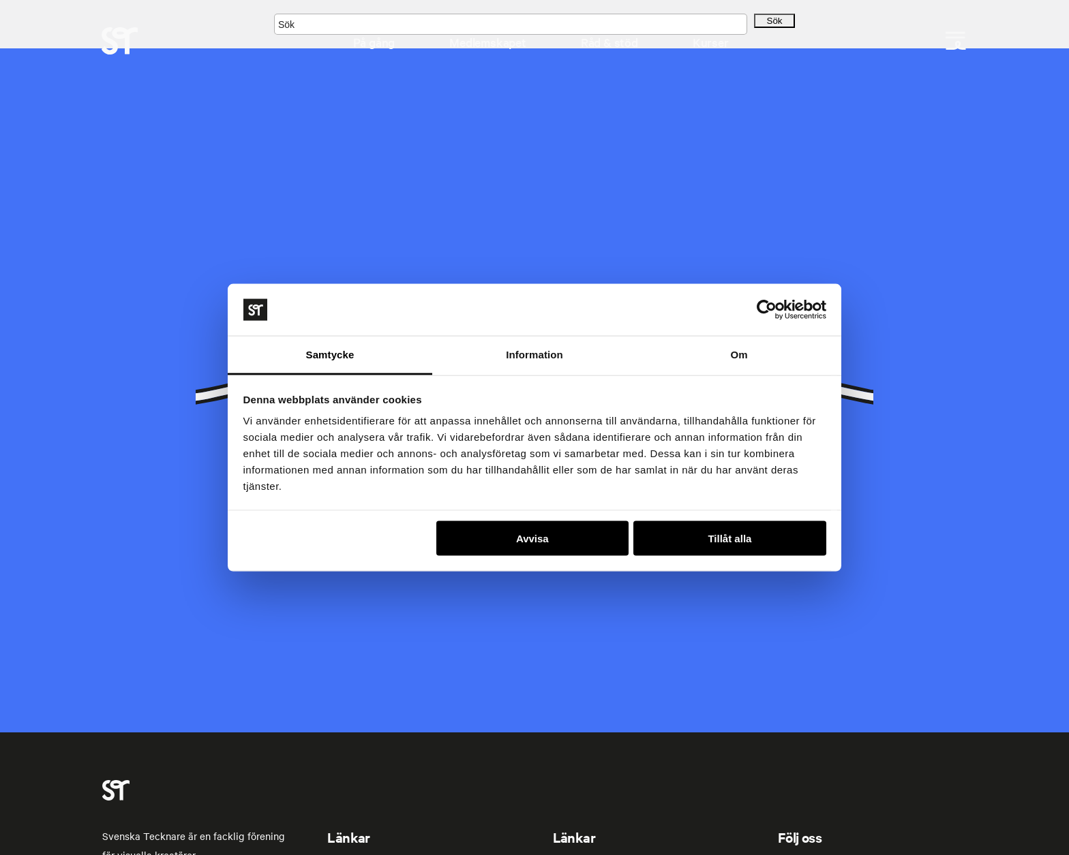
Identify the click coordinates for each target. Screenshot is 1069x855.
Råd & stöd (609, 42)
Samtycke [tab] (330, 354)
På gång (374, 42)
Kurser (711, 42)
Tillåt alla (729, 538)
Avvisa (532, 538)
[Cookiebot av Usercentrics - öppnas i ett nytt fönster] (766, 310)
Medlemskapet (487, 42)
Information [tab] (534, 354)
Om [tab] (738, 354)
